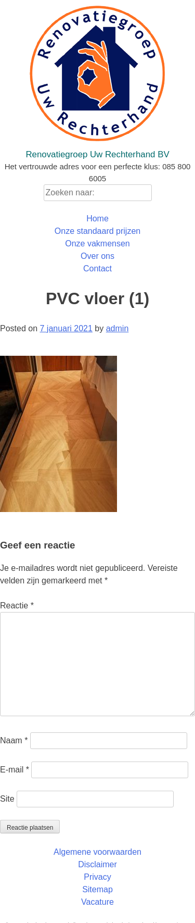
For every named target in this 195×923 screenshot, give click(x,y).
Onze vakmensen (97, 243)
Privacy (97, 876)
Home (97, 218)
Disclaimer (97, 864)
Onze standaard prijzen (97, 231)
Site (7, 798)
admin (117, 328)
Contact (97, 268)
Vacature (97, 901)
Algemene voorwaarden (97, 851)
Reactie (17, 605)
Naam (14, 740)
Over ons (97, 256)
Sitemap (97, 889)
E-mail (14, 769)
